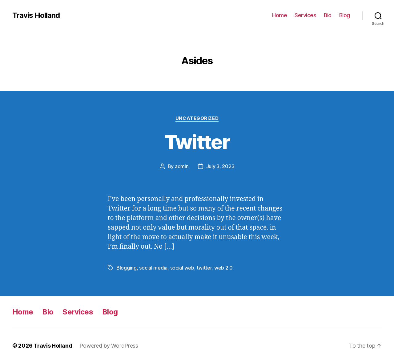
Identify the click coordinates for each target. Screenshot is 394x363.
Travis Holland (36, 15)
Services (305, 15)
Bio (328, 15)
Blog (344, 15)
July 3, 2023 (220, 166)
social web (182, 268)
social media (153, 268)
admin (182, 166)
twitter (204, 268)
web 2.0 (223, 268)
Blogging (126, 268)
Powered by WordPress (108, 345)
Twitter (197, 142)
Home (279, 15)
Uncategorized (197, 118)
